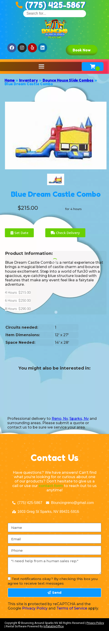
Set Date (19, 232)
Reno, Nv (60, 418)
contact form (51, 486)
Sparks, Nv (79, 418)
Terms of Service (71, 608)
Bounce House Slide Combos (68, 80)
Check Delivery (65, 232)
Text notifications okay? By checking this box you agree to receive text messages (53, 581)
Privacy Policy (35, 608)
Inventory (28, 80)
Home (10, 80)
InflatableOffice (53, 626)
